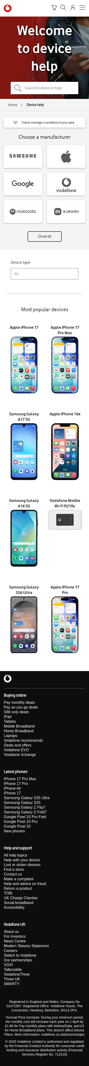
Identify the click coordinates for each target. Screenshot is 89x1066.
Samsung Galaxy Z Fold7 (25, 812)
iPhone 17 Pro (16, 784)
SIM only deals (16, 712)
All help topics (15, 855)
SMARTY (11, 984)
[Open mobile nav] (82, 8)
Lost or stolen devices (22, 865)
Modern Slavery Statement (26, 946)
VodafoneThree (17, 974)
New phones (14, 831)
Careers (10, 951)
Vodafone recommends (23, 740)
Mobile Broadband (19, 726)
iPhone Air (12, 788)
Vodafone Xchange (20, 755)
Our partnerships (18, 960)
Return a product (18, 888)
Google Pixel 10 (17, 826)
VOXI (8, 965)
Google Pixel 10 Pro (20, 822)
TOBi (8, 893)
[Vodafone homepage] (7, 8)
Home (12, 105)
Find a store (14, 869)
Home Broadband (18, 731)
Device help (35, 105)
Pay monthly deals (19, 702)
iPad (7, 717)
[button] (44, 122)
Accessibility (14, 907)
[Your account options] (73, 8)
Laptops (10, 736)
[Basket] (54, 8)
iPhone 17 (12, 793)
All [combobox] (16, 274)
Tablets (10, 721)
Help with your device (22, 860)
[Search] (63, 8)
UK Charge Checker (21, 898)
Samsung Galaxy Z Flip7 (24, 807)
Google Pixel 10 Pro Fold (25, 817)
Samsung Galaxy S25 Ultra (27, 798)
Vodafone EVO (16, 750)
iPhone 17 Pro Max (20, 779)
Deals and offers (17, 745)
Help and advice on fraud (25, 884)
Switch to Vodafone (20, 955)
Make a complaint (18, 879)
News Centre (15, 941)
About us (11, 932)
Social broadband (18, 903)
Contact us (13, 874)
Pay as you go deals (21, 707)
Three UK (12, 979)
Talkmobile (13, 970)
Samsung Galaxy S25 (22, 803)
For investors (15, 936)
